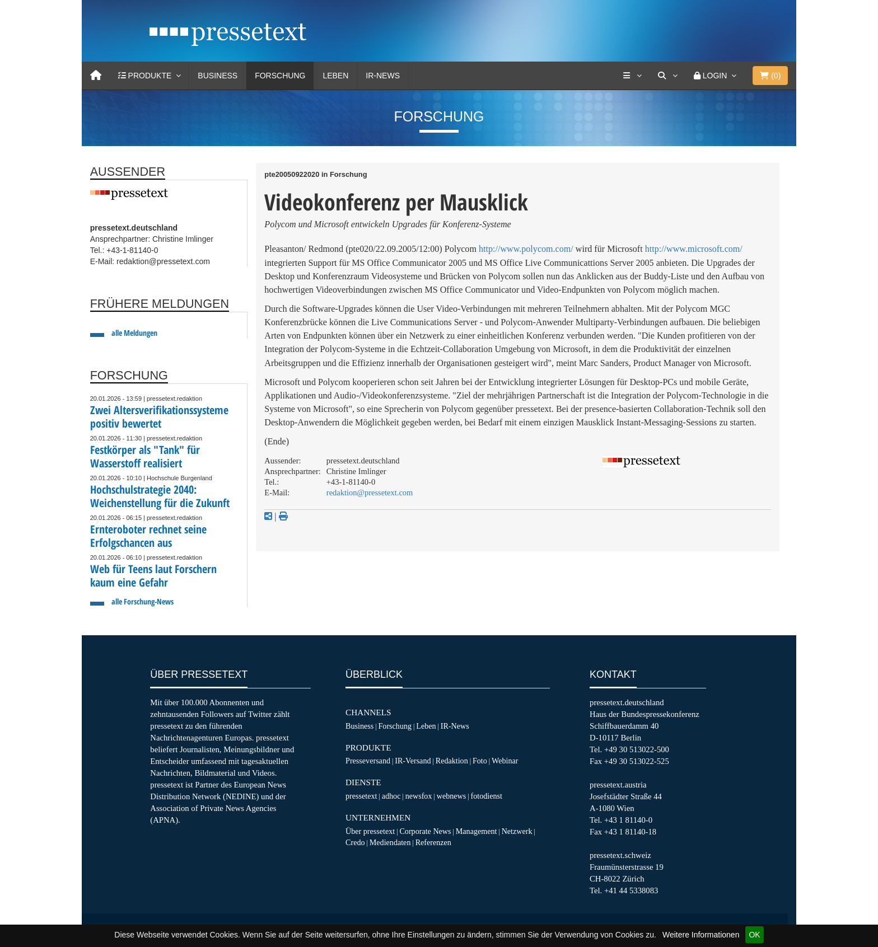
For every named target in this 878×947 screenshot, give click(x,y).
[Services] (632, 76)
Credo (355, 842)
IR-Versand (413, 760)
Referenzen (433, 842)
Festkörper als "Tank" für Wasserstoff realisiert (145, 456)
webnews (451, 795)
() (770, 75)
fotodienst (486, 795)
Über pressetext (370, 831)
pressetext (361, 795)
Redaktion (452, 760)
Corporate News (425, 831)
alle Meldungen (134, 332)
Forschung (280, 75)
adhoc (391, 795)
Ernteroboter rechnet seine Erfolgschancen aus (148, 536)
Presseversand (367, 760)
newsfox (418, 795)
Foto (480, 760)
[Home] (96, 76)
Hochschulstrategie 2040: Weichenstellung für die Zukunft (160, 496)
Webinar (505, 760)
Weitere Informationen (700, 934)
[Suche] (667, 76)
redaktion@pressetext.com (369, 492)
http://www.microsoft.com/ (693, 249)
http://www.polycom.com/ (526, 249)
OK (754, 934)
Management (476, 831)
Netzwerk (517, 831)
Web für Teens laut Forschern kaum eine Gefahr (153, 575)
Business (217, 75)
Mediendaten (390, 842)
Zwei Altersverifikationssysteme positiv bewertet (159, 416)
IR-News (383, 75)
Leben (335, 75)
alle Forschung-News (142, 601)
